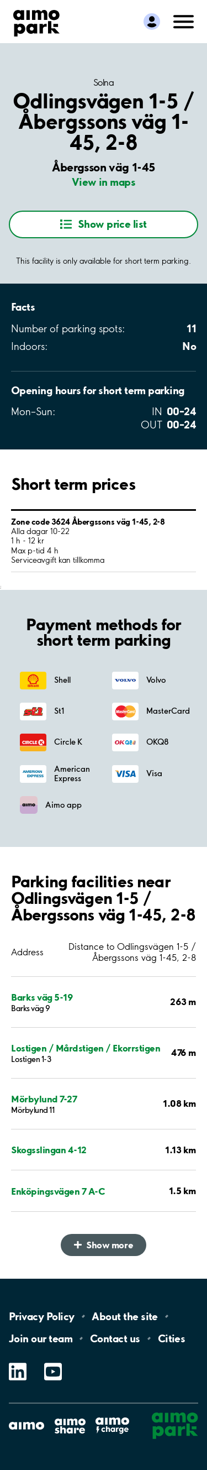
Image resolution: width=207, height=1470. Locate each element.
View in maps (104, 182)
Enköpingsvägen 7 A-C (58, 1191)
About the (124, 1316)
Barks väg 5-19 (42, 997)
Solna (103, 82)
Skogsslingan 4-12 (49, 1149)
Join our (40, 1338)
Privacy (41, 1316)
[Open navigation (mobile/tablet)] (183, 20)
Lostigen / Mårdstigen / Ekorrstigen (85, 1048)
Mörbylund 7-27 (44, 1099)
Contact (115, 1338)
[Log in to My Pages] (152, 21)
